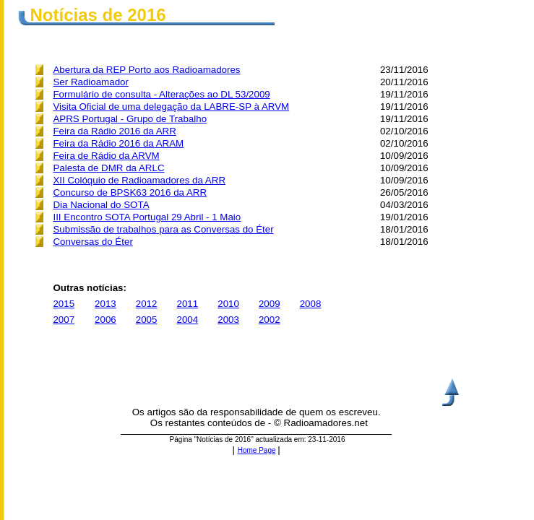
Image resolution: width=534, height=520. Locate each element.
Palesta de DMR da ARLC (108, 167)
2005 (147, 319)
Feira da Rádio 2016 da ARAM (118, 143)
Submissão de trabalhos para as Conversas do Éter (163, 229)
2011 (188, 303)
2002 (269, 319)
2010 (228, 303)
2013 (105, 303)
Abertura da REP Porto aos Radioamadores (146, 69)
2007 (63, 319)
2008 (311, 303)
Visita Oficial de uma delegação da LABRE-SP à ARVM (171, 106)
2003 (228, 319)
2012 (147, 303)
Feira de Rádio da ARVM (106, 155)
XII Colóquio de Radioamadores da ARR (139, 180)
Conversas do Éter (92, 241)
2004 (188, 319)
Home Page (257, 450)
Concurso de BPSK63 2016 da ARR (130, 192)
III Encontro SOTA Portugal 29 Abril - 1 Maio (147, 217)
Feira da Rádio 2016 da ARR (114, 131)
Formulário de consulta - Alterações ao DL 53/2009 (161, 94)
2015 (63, 303)
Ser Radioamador (90, 82)
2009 (269, 303)
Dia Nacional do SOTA (101, 204)
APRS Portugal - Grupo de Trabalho (130, 118)
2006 (105, 319)
